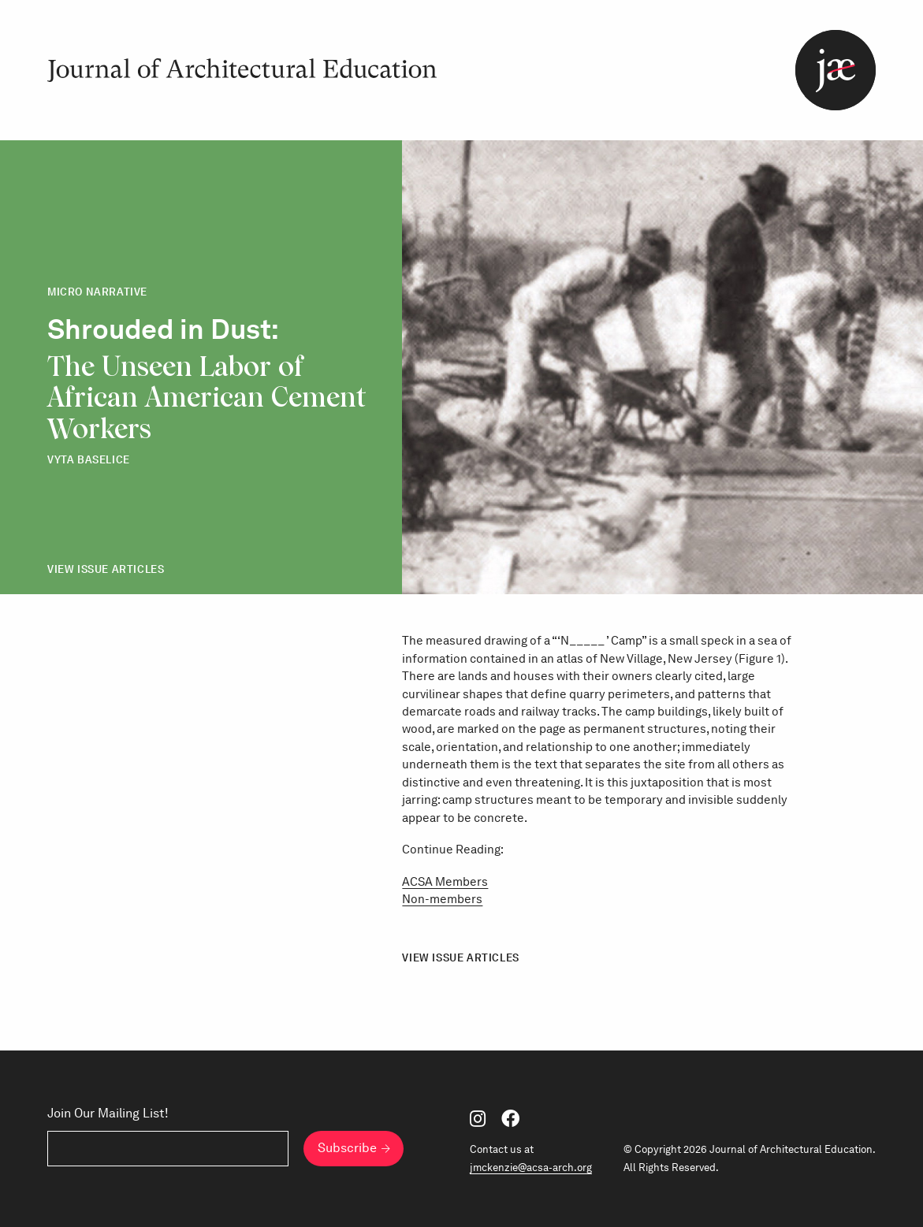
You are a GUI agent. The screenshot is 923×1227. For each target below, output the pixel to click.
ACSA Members (445, 882)
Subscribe (347, 1147)
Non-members (442, 899)
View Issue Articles (105, 569)
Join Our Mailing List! (108, 1112)
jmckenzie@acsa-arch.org (531, 1167)
